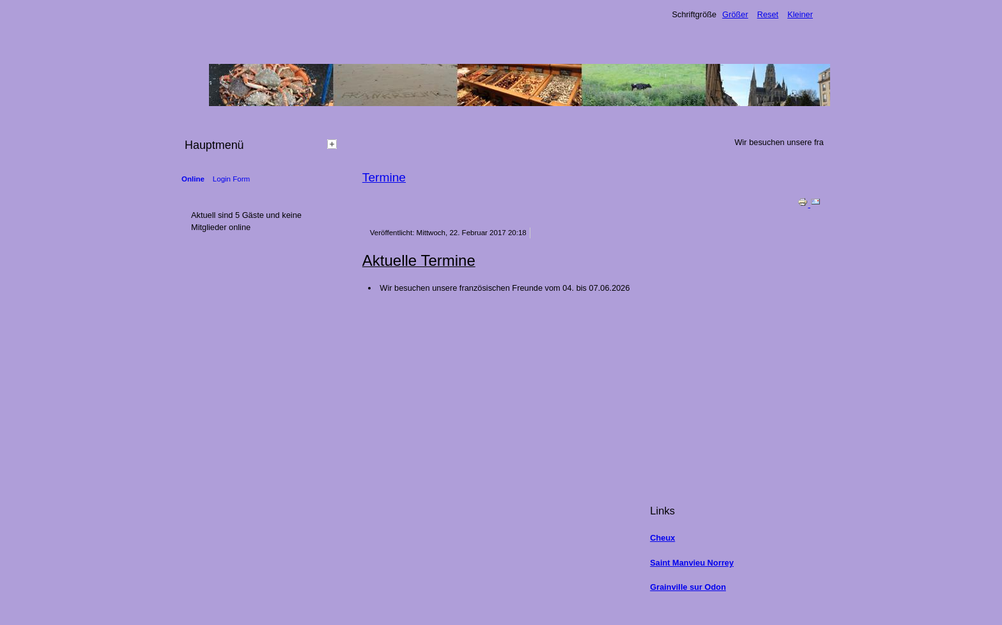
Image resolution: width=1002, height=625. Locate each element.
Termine (384, 177)
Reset (767, 14)
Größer (735, 14)
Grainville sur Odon (688, 587)
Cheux (662, 538)
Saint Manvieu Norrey (692, 562)
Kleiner (800, 14)
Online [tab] (192, 179)
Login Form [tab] (231, 179)
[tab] (333, 144)
